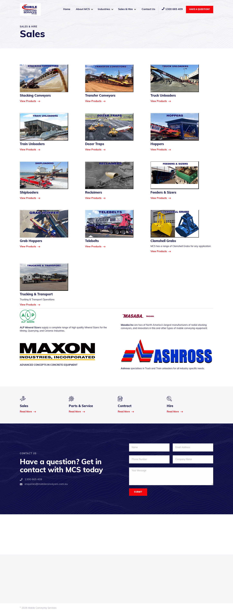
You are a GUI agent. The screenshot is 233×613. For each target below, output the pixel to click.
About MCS (83, 9)
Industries (104, 9)
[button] (84, 9)
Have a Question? (199, 9)
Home (66, 9)
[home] (30, 9)
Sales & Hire (125, 9)
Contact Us (148, 9)
